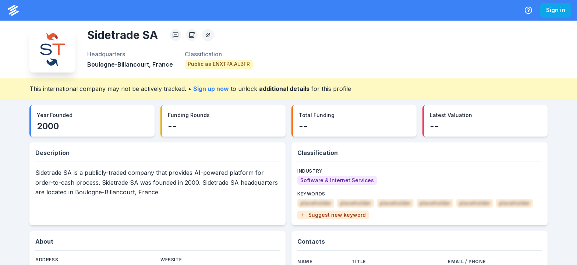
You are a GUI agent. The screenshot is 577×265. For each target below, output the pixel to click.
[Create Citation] (192, 35)
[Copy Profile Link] (208, 35)
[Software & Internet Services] (337, 180)
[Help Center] (528, 10)
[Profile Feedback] (175, 35)
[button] (333, 215)
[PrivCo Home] (13, 10)
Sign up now (211, 88)
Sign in (555, 10)
